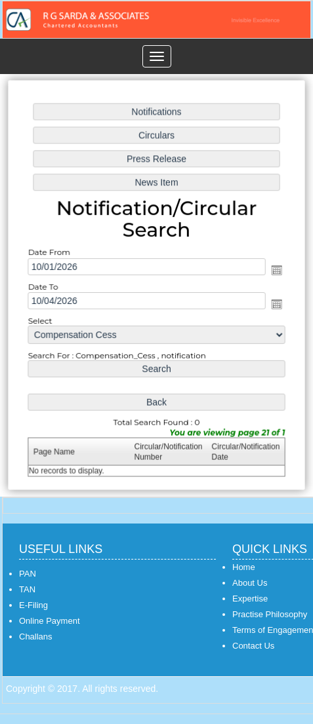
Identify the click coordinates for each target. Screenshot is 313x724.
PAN (27, 574)
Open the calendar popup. (275, 270)
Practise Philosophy (269, 614)
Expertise (250, 598)
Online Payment (49, 621)
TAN (27, 589)
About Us (249, 583)
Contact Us (253, 646)
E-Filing (33, 605)
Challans (35, 636)
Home (243, 567)
